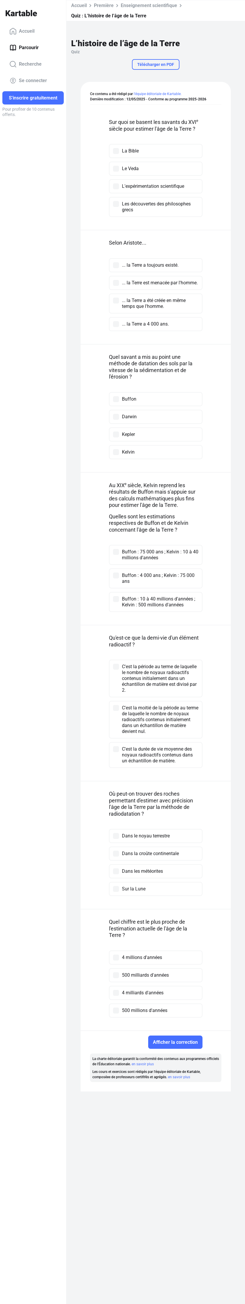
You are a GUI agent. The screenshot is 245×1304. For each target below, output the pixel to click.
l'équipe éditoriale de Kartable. (158, 94)
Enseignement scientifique (149, 5)
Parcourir (24, 47)
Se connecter (28, 80)
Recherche (25, 64)
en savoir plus (143, 1064)
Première (104, 5)
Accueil (22, 31)
